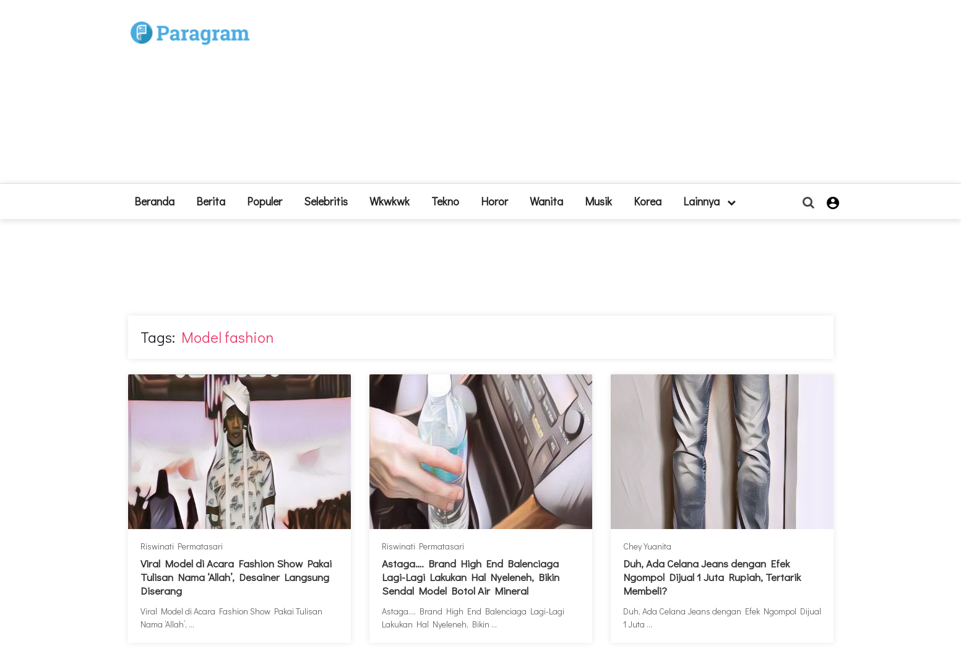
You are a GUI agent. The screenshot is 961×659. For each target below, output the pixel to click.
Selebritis (326, 201)
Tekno (445, 201)
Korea (647, 201)
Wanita (546, 201)
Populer (264, 201)
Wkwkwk (389, 201)
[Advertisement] (571, 96)
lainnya (709, 201)
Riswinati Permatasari (181, 546)
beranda (154, 201)
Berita (210, 201)
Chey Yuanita (647, 546)
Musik (598, 201)
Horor (494, 201)
